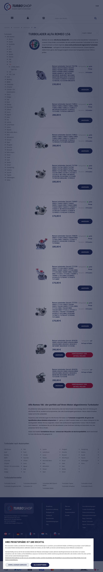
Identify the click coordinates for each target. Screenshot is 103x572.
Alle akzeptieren (40, 565)
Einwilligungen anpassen (17, 565)
